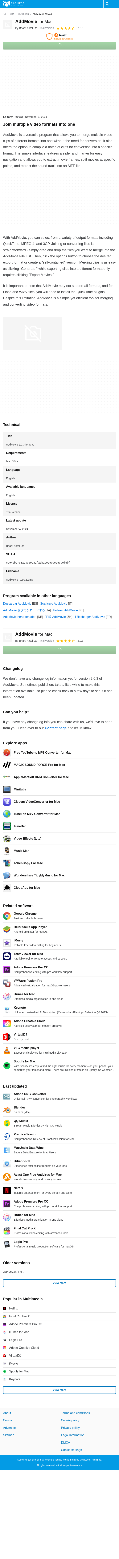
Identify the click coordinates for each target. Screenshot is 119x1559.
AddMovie (33, 21)
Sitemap (8, 1435)
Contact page (56, 728)
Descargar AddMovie (17, 603)
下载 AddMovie (55, 616)
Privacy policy (70, 1427)
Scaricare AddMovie (53, 603)
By (26, 28)
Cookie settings (71, 1450)
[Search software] (107, 4)
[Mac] (12, 14)
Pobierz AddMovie (65, 610)
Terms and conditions (75, 1413)
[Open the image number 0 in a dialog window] (32, 333)
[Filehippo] (13, 4)
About (7, 1413)
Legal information (72, 1435)
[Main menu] (115, 4)
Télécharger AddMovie (90, 616)
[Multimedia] (23, 14)
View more (59, 1283)
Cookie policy (70, 1420)
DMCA (65, 1442)
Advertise (9, 1427)
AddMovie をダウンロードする (24, 610)
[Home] (4, 14)
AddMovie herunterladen (19, 616)
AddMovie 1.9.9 (13, 1272)
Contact (8, 1420)
